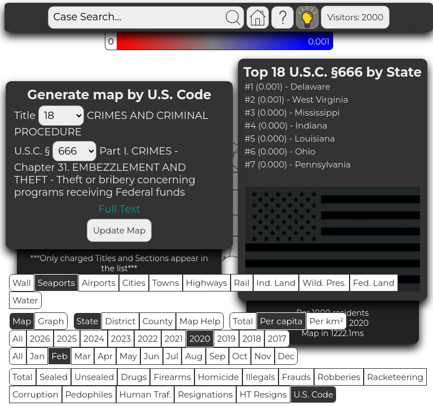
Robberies (338, 377)
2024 (93, 338)
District (120, 321)
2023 (121, 338)
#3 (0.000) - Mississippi (292, 112)
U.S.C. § (32, 151)
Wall (21, 282)
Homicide (218, 377)
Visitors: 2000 (316, 17)
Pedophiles (89, 394)
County (158, 321)
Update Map (119, 230)
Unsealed (94, 377)
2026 (40, 338)
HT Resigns (263, 394)
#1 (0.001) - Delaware (287, 86)
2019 (226, 338)
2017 (277, 338)
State (88, 321)
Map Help (199, 321)
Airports (99, 282)
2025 (67, 338)
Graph (51, 321)
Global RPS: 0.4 (391, 17)
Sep (217, 356)
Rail (242, 282)
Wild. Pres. (324, 282)
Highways (206, 282)
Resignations (205, 394)
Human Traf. (145, 394)
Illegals (260, 377)
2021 (174, 338)
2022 (147, 338)
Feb (59, 356)
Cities (133, 282)
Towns (165, 282)
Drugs (134, 377)
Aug (193, 356)
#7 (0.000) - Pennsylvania (298, 164)
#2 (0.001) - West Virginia (296, 99)
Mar (82, 356)
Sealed (53, 377)
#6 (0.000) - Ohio (280, 151)
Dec (286, 356)
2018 (251, 338)
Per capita (281, 321)
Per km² (327, 321)
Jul (172, 356)
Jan (37, 356)
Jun (152, 356)
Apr (105, 356)
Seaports (56, 282)
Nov (262, 356)
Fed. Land (374, 282)
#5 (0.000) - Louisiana (290, 138)
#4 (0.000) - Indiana (286, 125)
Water (25, 300)
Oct (240, 356)
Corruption (35, 394)
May (128, 356)
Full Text (119, 209)
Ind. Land (276, 282)
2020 (199, 338)
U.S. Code (314, 394)
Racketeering (395, 377)
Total (243, 321)
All (17, 338)
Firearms (172, 377)
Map (21, 321)
